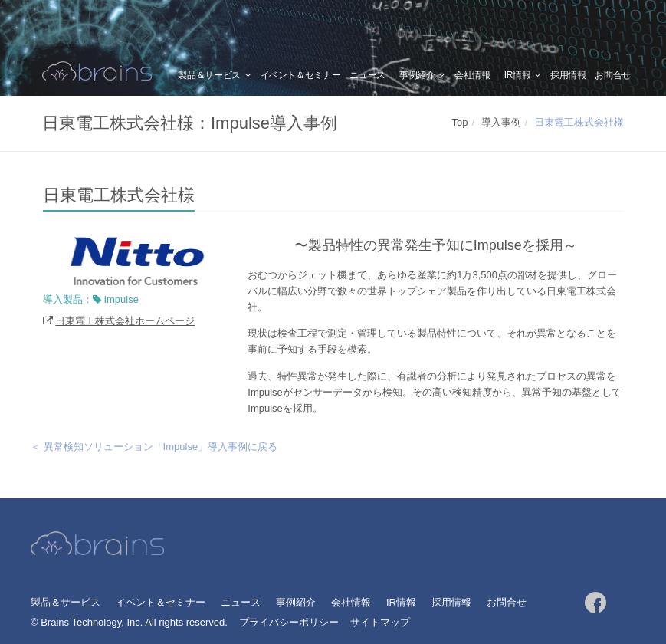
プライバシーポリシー (289, 622)
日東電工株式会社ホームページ (125, 321)
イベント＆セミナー (301, 75)
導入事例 (501, 122)
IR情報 (517, 75)
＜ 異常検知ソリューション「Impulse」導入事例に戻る (154, 446)
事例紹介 (417, 75)
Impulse (121, 299)
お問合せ (613, 75)
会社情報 (472, 75)
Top (460, 122)
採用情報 (568, 75)
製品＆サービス (209, 75)
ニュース (367, 75)
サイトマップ (380, 622)
